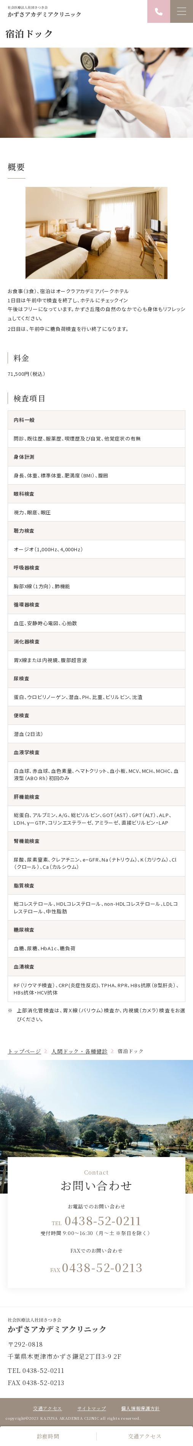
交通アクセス (145, 1436)
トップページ (24, 1051)
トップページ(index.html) (96, 1325)
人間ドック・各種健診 (79, 1051)
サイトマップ (91, 1408)
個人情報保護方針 (140, 1408)
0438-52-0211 (103, 1220)
